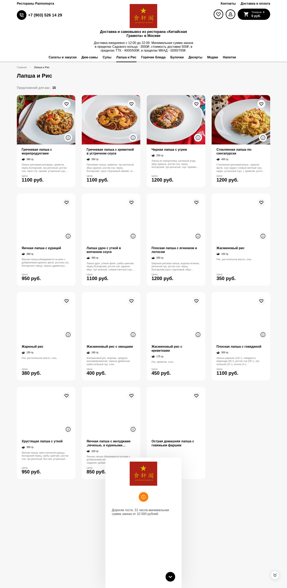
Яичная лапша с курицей (41, 248)
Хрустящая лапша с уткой (42, 441)
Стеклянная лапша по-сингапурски (234, 151)
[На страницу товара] (46, 119)
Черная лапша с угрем (169, 149)
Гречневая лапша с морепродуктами (37, 151)
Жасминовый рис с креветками (167, 348)
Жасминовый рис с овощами (110, 346)
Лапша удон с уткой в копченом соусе (104, 250)
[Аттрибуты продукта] (68, 138)
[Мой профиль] (230, 14)
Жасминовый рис (230, 248)
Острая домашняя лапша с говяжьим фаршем (173, 443)
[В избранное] (67, 104)
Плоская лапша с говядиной (238, 346)
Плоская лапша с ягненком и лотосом (174, 250)
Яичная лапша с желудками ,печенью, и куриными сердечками (108, 443)
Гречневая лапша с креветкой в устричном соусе (110, 151)
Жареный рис (32, 346)
